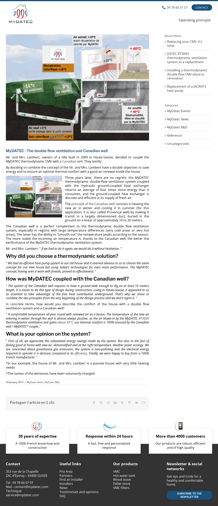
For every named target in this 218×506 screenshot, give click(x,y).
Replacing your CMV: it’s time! (184, 43)
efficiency (80, 353)
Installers (66, 483)
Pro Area (66, 471)
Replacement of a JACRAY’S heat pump (186, 88)
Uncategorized (178, 144)
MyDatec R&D (52, 382)
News (64, 488)
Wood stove (122, 479)
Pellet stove (121, 483)
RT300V (144, 318)
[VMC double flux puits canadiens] (77, 87)
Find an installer (71, 479)
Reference (174, 136)
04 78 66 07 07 (23, 483)
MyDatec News (35, 382)
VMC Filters (121, 488)
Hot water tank (124, 475)
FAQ (62, 496)
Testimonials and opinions (79, 492)
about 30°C (65, 322)
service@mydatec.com (22, 495)
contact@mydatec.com (31, 487)
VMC (116, 471)
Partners (66, 475)
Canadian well (72, 161)
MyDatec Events (179, 111)
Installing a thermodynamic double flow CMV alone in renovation (187, 74)
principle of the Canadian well (93, 204)
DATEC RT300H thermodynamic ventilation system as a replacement (187, 58)
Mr (71, 167)
